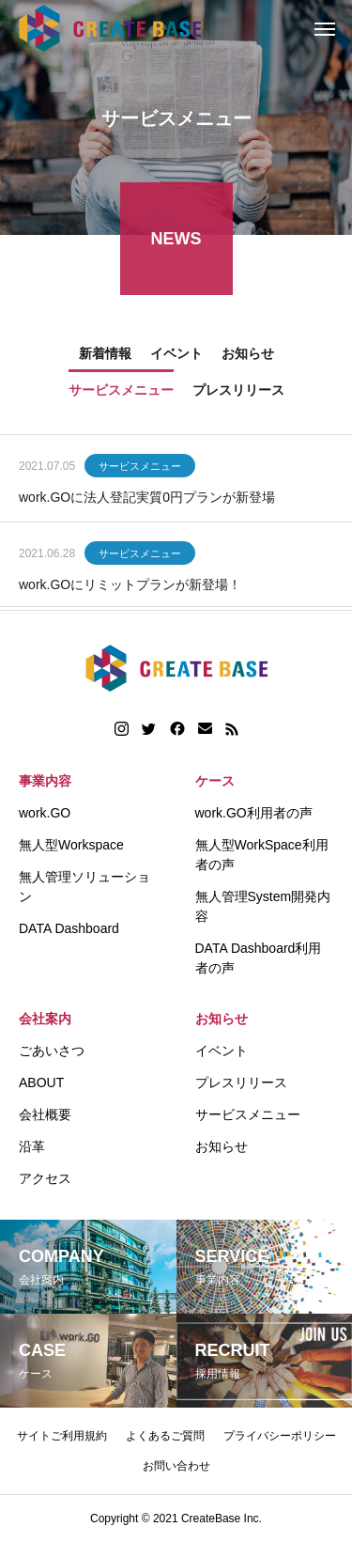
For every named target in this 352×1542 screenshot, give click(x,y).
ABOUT (41, 1082)
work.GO (44, 812)
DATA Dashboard (69, 928)
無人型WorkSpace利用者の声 (262, 854)
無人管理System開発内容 (263, 906)
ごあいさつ (51, 1050)
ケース (215, 780)
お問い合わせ (176, 1465)
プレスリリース (241, 1082)
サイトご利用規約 (62, 1435)
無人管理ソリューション (84, 886)
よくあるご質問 (165, 1435)
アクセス (45, 1178)
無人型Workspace (71, 844)
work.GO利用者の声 (254, 812)
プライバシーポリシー (279, 1435)
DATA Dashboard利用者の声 (258, 958)
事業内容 (45, 780)
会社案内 (45, 1018)
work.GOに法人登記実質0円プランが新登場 (147, 499)
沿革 (32, 1146)
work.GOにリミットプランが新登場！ (130, 587)
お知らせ (221, 1018)
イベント (221, 1050)
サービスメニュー (140, 469)
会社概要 (45, 1114)
